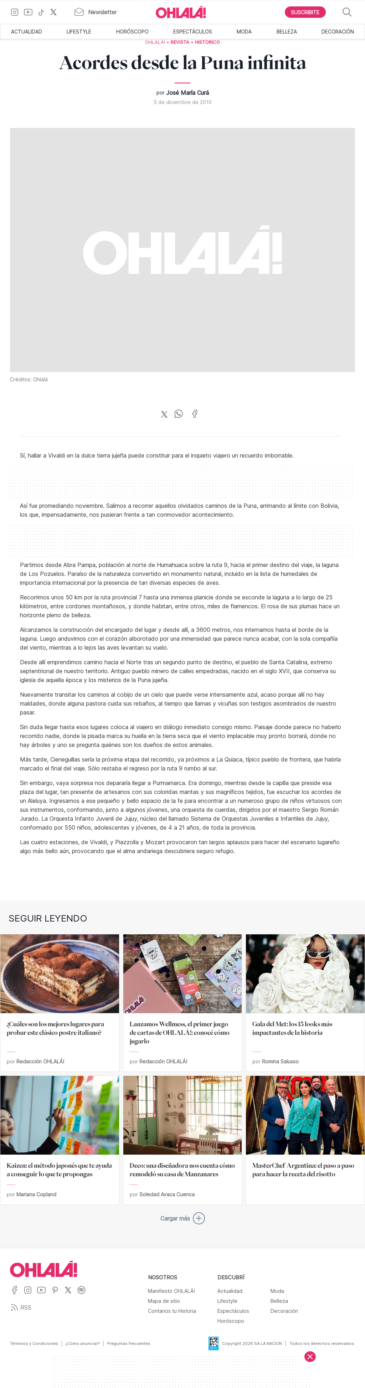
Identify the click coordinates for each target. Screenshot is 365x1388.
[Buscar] (347, 12)
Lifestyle (79, 32)
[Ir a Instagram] (17, 12)
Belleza (287, 32)
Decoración (338, 32)
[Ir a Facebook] (17, 1294)
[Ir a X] (56, 12)
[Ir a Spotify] (84, 1294)
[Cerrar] (310, 1356)
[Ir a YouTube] (31, 12)
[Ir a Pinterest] (58, 1294)
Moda (244, 32)
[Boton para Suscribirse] (305, 12)
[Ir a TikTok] (44, 12)
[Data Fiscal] (209, 1343)
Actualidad (26, 32)
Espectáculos (192, 32)
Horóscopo (132, 32)
